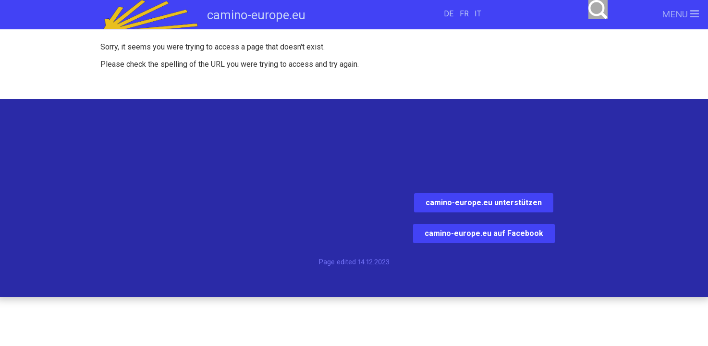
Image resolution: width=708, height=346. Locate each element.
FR (464, 13)
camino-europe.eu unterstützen (484, 202)
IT (478, 13)
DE (448, 13)
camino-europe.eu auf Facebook (484, 233)
